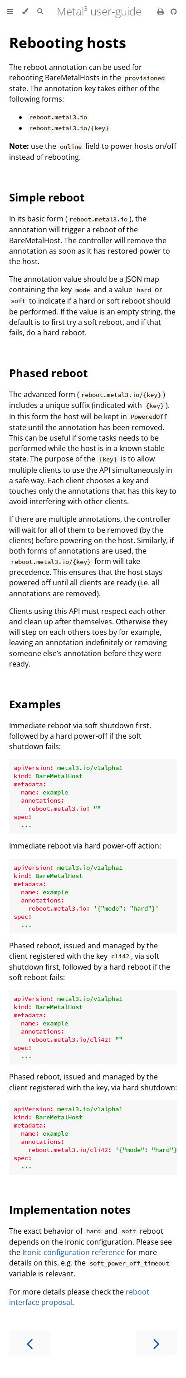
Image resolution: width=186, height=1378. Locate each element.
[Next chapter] (156, 1342)
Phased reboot (48, 372)
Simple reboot (46, 197)
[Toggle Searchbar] (40, 11)
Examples (35, 703)
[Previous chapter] (29, 1342)
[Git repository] (173, 11)
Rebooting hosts (67, 42)
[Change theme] (25, 11)
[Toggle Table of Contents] (10, 11)
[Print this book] (161, 11)
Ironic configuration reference (73, 1252)
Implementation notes (70, 1209)
